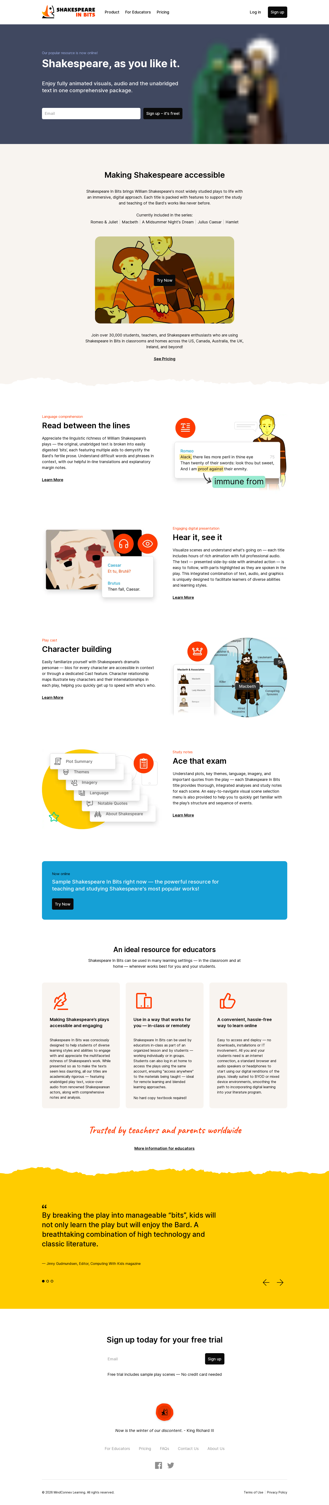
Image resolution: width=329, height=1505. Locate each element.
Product (112, 12)
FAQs (164, 1448)
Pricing (163, 12)
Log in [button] (255, 12)
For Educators (138, 12)
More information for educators (164, 1148)
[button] (266, 1283)
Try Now (164, 280)
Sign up (277, 12)
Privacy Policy (277, 1492)
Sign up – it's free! (163, 113)
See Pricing (164, 359)
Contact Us (188, 1448)
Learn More (52, 479)
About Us (216, 1448)
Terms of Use (253, 1492)
